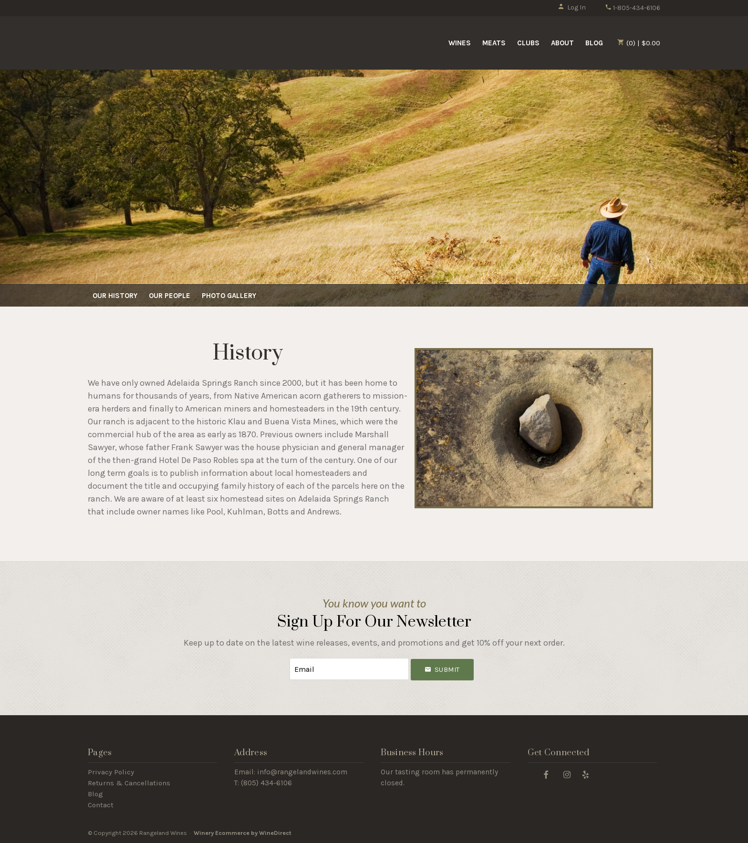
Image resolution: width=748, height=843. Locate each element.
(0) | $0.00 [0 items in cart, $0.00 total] (638, 43)
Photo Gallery (229, 295)
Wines (459, 43)
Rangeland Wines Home (165, 42)
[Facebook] (546, 774)
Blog (594, 43)
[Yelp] (585, 774)
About (562, 43)
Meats (494, 43)
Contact (101, 805)
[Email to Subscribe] (349, 669)
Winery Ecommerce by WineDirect (242, 832)
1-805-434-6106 (632, 8)
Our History (115, 295)
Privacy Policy (111, 772)
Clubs (528, 43)
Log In (572, 7)
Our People (169, 295)
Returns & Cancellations (129, 783)
